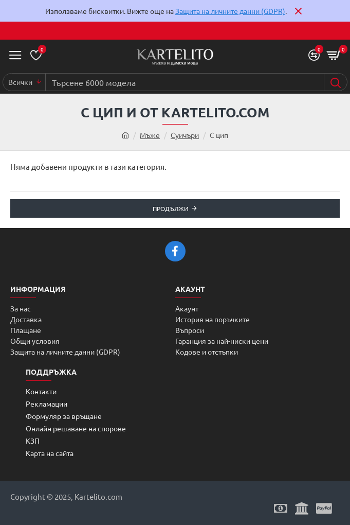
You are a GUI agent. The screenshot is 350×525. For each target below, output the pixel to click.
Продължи (171, 208)
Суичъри (185, 134)
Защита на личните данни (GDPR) (230, 10)
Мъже (150, 134)
